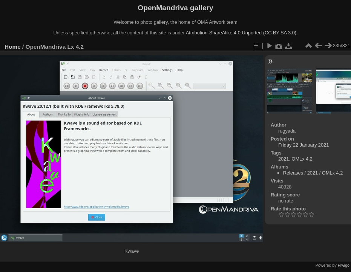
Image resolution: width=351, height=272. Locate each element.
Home (13, 46)
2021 (283, 159)
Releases (293, 173)
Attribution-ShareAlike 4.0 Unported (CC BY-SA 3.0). (242, 33)
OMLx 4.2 (301, 159)
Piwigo (343, 265)
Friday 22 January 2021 (303, 145)
